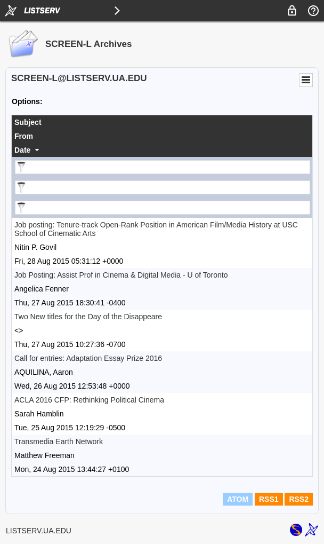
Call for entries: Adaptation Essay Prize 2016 (88, 358)
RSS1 (269, 499)
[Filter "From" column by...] (162, 187)
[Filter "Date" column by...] (162, 208)
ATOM (237, 499)
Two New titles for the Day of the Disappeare (88, 316)
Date (22, 150)
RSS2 (299, 499)
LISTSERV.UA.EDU (38, 530)
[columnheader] (162, 122)
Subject (28, 122)
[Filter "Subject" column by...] (162, 167)
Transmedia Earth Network (58, 441)
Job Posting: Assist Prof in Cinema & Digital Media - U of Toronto (121, 275)
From (23, 136)
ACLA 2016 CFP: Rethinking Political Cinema (89, 400)
